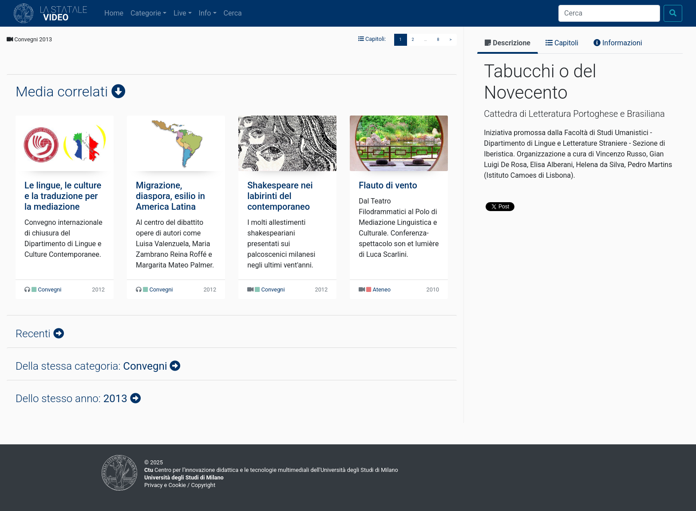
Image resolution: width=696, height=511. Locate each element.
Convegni (49, 289)
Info (205, 13)
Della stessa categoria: (93, 366)
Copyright (203, 485)
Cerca (233, 13)
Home (115, 12)
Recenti (34, 333)
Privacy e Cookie (165, 485)
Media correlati (63, 91)
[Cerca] (609, 13)
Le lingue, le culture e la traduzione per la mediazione (62, 196)
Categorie (145, 13)
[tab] (507, 44)
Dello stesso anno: (73, 398)
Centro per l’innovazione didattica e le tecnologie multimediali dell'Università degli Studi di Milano (271, 470)
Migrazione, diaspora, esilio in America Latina (170, 196)
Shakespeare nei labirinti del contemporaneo (280, 196)
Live (180, 13)
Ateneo (382, 289)
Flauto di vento (388, 185)
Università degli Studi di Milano (184, 477)
